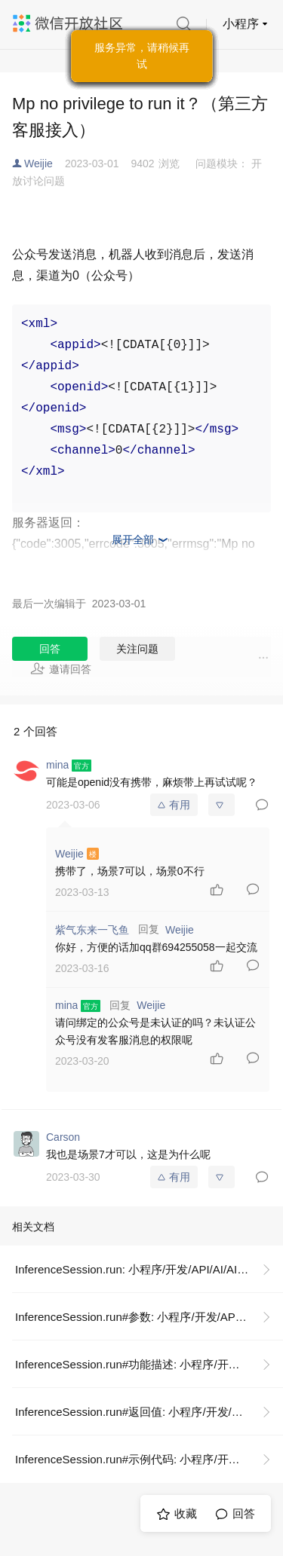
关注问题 (137, 649)
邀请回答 (60, 668)
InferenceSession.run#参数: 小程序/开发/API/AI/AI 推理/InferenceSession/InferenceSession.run (149, 1316)
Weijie (38, 163)
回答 (49, 649)
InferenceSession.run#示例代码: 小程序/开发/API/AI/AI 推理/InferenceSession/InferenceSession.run (149, 1459)
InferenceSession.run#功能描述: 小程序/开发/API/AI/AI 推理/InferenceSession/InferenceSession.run (149, 1364)
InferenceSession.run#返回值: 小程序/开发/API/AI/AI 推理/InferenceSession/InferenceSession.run (149, 1411)
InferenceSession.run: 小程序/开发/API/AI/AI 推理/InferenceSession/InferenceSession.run (149, 1269)
